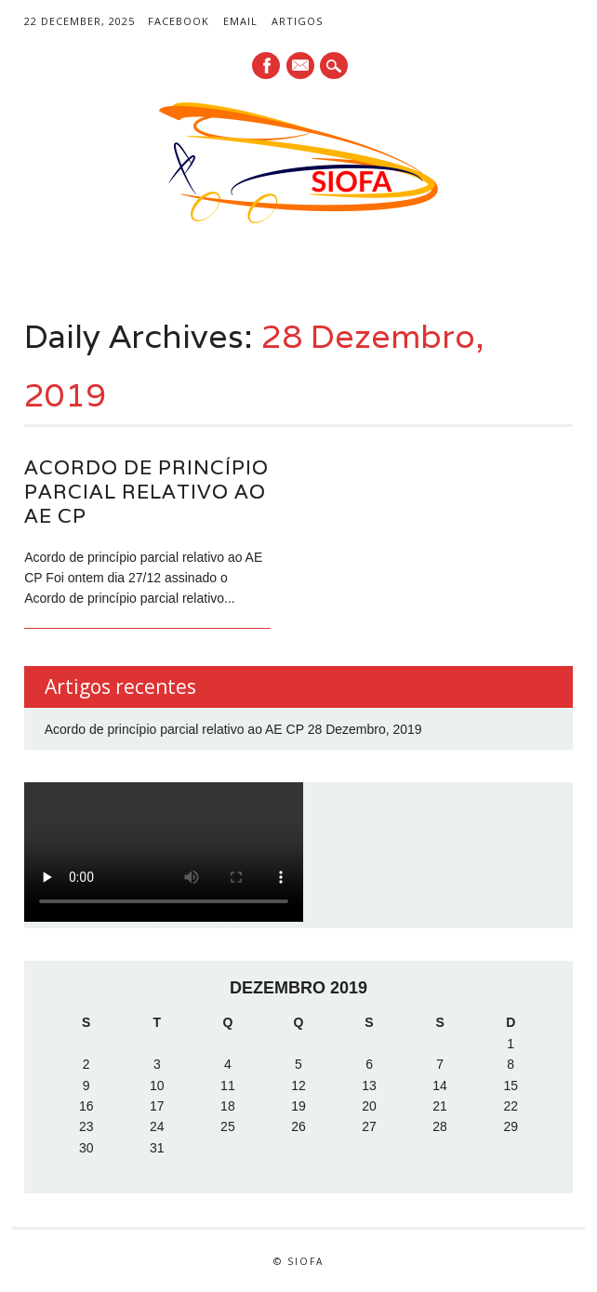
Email (240, 21)
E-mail (301, 67)
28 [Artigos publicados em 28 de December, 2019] (439, 1126)
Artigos (297, 21)
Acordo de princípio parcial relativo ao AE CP (146, 491)
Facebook (178, 21)
